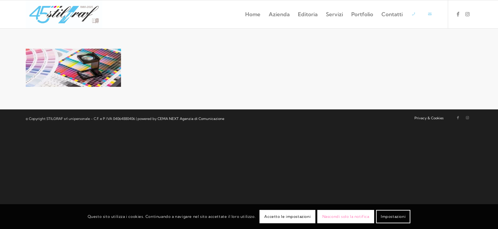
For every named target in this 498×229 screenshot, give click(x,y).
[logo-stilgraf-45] (64, 14)
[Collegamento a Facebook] (458, 14)
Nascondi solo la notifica (345, 216)
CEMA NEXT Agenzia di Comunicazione (191, 118)
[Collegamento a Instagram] (467, 14)
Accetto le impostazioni (287, 216)
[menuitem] (253, 14)
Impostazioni (393, 216)
